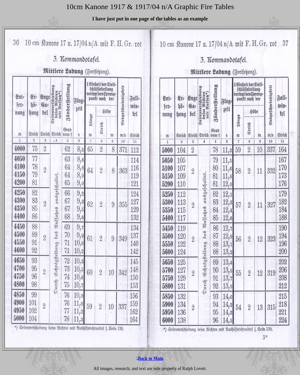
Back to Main (150, 358)
